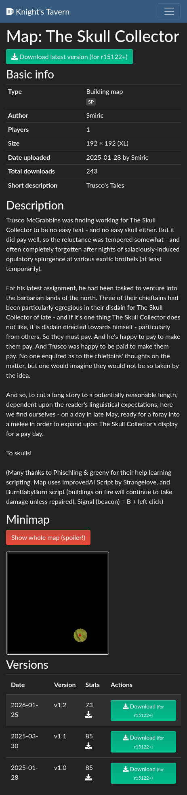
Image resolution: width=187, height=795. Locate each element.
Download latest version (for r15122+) (69, 56)
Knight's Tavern (37, 11)
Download (143, 710)
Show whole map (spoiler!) (48, 537)
